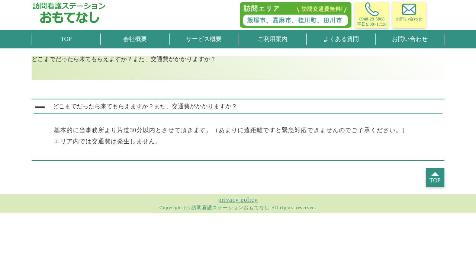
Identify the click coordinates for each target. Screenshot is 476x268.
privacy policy (238, 200)
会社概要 (135, 39)
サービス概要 (204, 39)
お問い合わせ (410, 39)
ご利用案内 (272, 39)
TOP (66, 39)
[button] (238, 107)
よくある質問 (341, 39)
